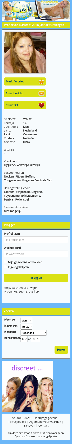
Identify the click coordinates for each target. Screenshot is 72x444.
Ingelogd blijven (17, 267)
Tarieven (29, 425)
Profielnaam (12, 233)
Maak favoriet (15, 81)
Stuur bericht (14, 93)
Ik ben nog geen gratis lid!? (21, 291)
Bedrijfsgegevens (45, 418)
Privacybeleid (17, 421)
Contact (43, 425)
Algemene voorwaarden (45, 421)
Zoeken (61, 349)
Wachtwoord (12, 248)
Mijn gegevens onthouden (24, 262)
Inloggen (36, 278)
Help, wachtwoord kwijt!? (20, 287)
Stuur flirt (12, 105)
